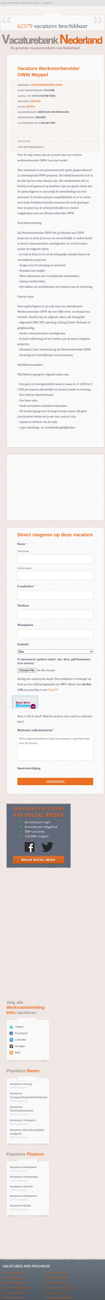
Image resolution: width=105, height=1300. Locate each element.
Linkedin (20, 1039)
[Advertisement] (38, 903)
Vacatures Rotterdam (23, 1167)
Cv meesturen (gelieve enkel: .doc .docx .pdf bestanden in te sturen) (53, 661)
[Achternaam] (55, 575)
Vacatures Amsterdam (24, 1176)
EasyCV (52, 690)
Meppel (30, 106)
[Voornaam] (55, 558)
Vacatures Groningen (14, 1283)
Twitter (19, 1026)
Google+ (20, 1046)
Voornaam (23, 551)
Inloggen (47, 3)
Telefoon (23, 605)
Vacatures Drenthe (13, 1272)
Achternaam (24, 568)
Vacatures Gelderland (57, 1278)
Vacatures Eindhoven (23, 1196)
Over (3, 3)
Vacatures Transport (23, 1120)
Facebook (21, 1033)
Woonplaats (25, 625)
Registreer (13, 3)
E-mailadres (26, 586)
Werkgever (25, 3)
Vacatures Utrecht (21, 1186)
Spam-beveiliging (28, 768)
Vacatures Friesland (14, 1278)
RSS (18, 1052)
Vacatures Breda (20, 1205)
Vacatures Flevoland (56, 1272)
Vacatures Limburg (56, 1283)
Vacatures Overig (21, 1084)
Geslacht (23, 644)
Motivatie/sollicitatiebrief (35, 730)
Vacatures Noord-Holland (59, 1287)
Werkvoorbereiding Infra (46, 85)
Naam (22, 544)
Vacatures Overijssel (14, 1293)
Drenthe (35, 101)
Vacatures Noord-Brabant (17, 1287)
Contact (37, 3)
